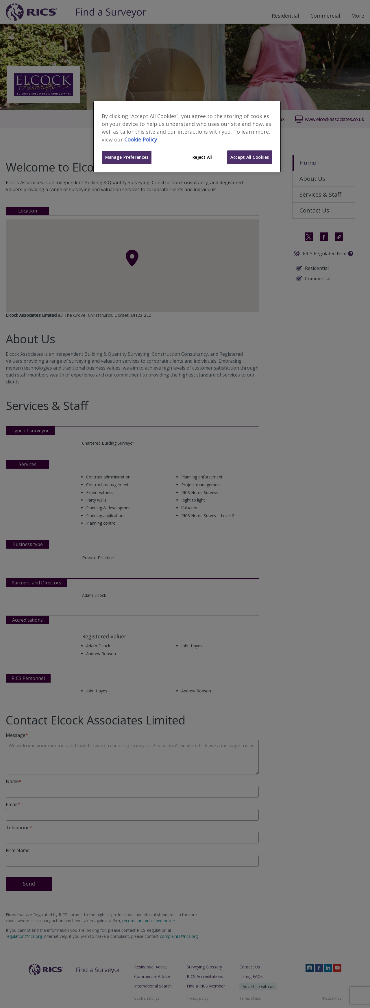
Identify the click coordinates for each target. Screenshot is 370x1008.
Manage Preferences (127, 157)
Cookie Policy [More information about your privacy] (140, 139)
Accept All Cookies (249, 157)
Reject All (202, 157)
